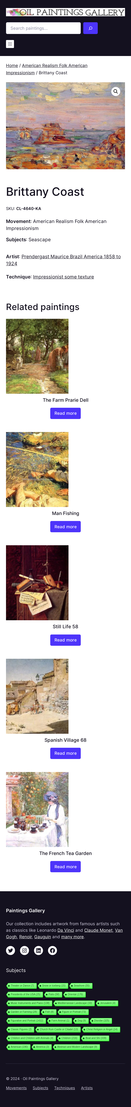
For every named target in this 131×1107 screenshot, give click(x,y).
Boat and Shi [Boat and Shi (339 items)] (96, 1038)
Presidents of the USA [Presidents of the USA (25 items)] (25, 994)
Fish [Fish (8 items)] (49, 1011)
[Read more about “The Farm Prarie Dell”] (65, 413)
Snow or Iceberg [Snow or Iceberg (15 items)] (54, 985)
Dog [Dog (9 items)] (82, 1020)
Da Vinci (66, 930)
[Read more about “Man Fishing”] (65, 526)
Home (12, 65)
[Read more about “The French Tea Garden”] (65, 866)
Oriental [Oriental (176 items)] (75, 994)
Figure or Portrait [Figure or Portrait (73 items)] (74, 1011)
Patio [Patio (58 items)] (53, 994)
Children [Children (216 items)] (69, 1038)
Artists (87, 1088)
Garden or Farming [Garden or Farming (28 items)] (24, 1011)
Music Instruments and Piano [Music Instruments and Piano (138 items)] (30, 1003)
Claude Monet (98, 930)
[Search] (90, 28)
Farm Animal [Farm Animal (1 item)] (60, 1020)
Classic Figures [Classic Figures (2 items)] (21, 1029)
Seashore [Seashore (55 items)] (82, 985)
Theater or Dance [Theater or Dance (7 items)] (22, 985)
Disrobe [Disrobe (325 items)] (102, 1020)
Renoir (25, 936)
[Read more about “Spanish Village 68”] (65, 753)
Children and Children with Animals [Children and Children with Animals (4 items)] (32, 1038)
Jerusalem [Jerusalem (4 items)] (108, 1003)
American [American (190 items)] (19, 1047)
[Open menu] (10, 44)
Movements (16, 1088)
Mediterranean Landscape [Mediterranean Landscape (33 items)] (75, 1003)
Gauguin (42, 936)
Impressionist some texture (63, 277)
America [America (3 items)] (42, 1047)
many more (72, 936)
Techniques (64, 1088)
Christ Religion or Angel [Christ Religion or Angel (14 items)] (102, 1029)
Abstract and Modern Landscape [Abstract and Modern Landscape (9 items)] (77, 1047)
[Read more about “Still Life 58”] (65, 640)
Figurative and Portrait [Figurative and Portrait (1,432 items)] (27, 1020)
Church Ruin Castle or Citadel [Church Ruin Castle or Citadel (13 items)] (59, 1029)
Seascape (39, 239)
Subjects (40, 1088)
